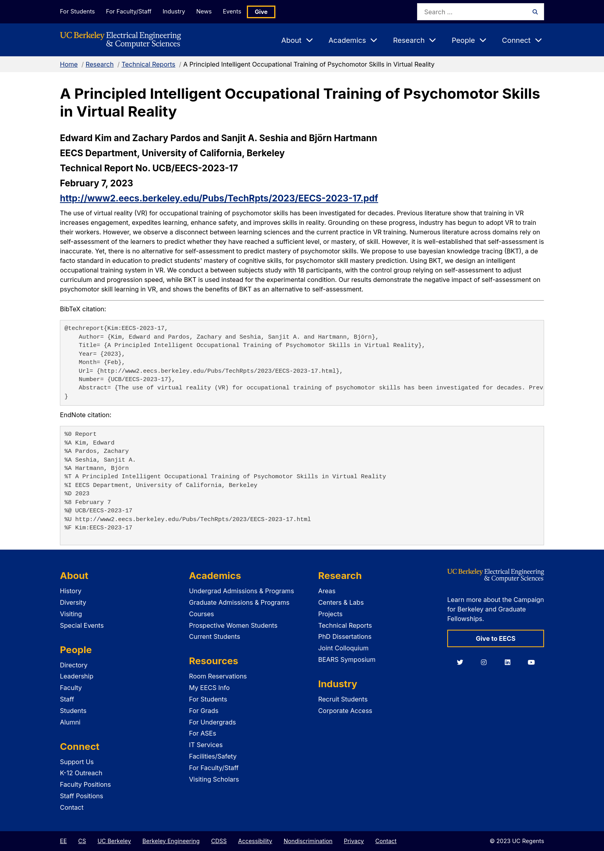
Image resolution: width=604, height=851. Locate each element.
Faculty (71, 688)
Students (73, 711)
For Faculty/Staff (130, 11)
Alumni (70, 722)
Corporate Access (345, 711)
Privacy (354, 841)
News (209, 11)
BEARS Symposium (347, 659)
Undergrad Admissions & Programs (241, 591)
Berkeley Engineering (171, 841)
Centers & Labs (341, 602)
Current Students (214, 636)
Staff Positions (81, 796)
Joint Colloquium (343, 648)
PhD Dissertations (345, 636)
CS (82, 841)
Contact (71, 807)
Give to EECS (496, 638)
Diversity (73, 602)
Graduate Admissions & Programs (239, 602)
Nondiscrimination (308, 841)
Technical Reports (148, 64)
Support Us (77, 762)
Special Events (82, 625)
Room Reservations (218, 676)
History (70, 591)
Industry (177, 11)
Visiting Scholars (214, 779)
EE (63, 841)
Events (240, 11)
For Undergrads (212, 722)
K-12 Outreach (81, 773)
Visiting (71, 614)
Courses (201, 614)
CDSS (219, 841)
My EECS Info (209, 688)
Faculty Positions (85, 784)
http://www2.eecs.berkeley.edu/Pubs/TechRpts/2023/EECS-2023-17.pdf (219, 198)
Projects (330, 614)
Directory (74, 665)
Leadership (76, 676)
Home (69, 64)
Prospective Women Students (233, 625)
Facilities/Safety (213, 756)
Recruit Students (343, 699)
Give (270, 11)
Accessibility (255, 841)
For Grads (203, 711)
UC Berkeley (114, 841)
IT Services (206, 745)
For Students (77, 11)
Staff (67, 699)
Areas (327, 591)
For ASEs (202, 733)
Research (100, 64)
